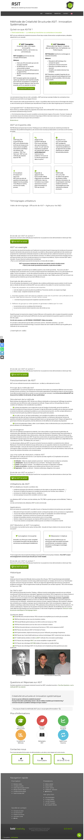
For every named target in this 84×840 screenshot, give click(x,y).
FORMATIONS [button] (48, 13)
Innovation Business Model (20, 791)
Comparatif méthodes (51, 805)
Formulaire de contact (18, 810)
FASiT (32, 640)
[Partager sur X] (2, 341)
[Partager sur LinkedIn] (2, 353)
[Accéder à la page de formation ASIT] (20, 720)
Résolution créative (18, 784)
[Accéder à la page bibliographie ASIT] (42, 735)
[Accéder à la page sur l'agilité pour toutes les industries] (63, 735)
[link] (20, 759)
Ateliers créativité (49, 784)
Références (48, 791)
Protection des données (19, 814)
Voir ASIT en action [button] (19, 241)
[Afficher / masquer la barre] (1, 337)
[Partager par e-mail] (2, 357)
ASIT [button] (41, 13)
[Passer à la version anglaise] (71, 13)
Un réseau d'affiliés (49, 799)
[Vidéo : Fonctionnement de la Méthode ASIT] (42, 349)
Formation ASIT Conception (26, 88)
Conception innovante (18, 786)
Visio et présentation (49, 797)
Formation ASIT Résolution (57, 83)
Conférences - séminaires (51, 789)
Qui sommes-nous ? (18, 812)
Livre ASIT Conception (50, 803)
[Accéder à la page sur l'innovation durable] (42, 720)
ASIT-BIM (33, 643)
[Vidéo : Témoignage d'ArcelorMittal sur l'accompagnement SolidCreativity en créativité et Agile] (42, 220)
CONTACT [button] (65, 13)
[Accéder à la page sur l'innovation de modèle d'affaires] (63, 720)
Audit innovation (49, 786)
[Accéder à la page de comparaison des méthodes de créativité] (20, 735)
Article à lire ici (14, 120)
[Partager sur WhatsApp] (2, 349)
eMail (16, 818)
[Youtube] (69, 829)
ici (35, 503)
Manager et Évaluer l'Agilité (20, 789)
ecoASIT (37, 638)
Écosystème (11, 837)
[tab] (42, 709)
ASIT (15, 4)
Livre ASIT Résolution (50, 801)
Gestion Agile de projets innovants (21, 787)
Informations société (18, 816)
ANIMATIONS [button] (57, 13)
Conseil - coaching (49, 787)
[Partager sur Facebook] (2, 345)
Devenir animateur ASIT (19, 793)
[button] (36, 709)
